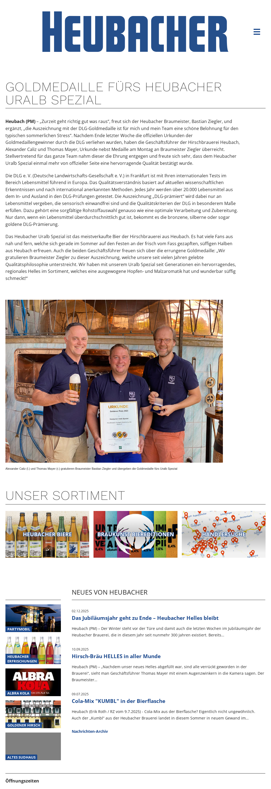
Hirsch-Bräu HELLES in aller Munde (116, 656)
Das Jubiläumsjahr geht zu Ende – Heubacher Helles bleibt (145, 617)
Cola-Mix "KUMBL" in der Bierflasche (118, 701)
